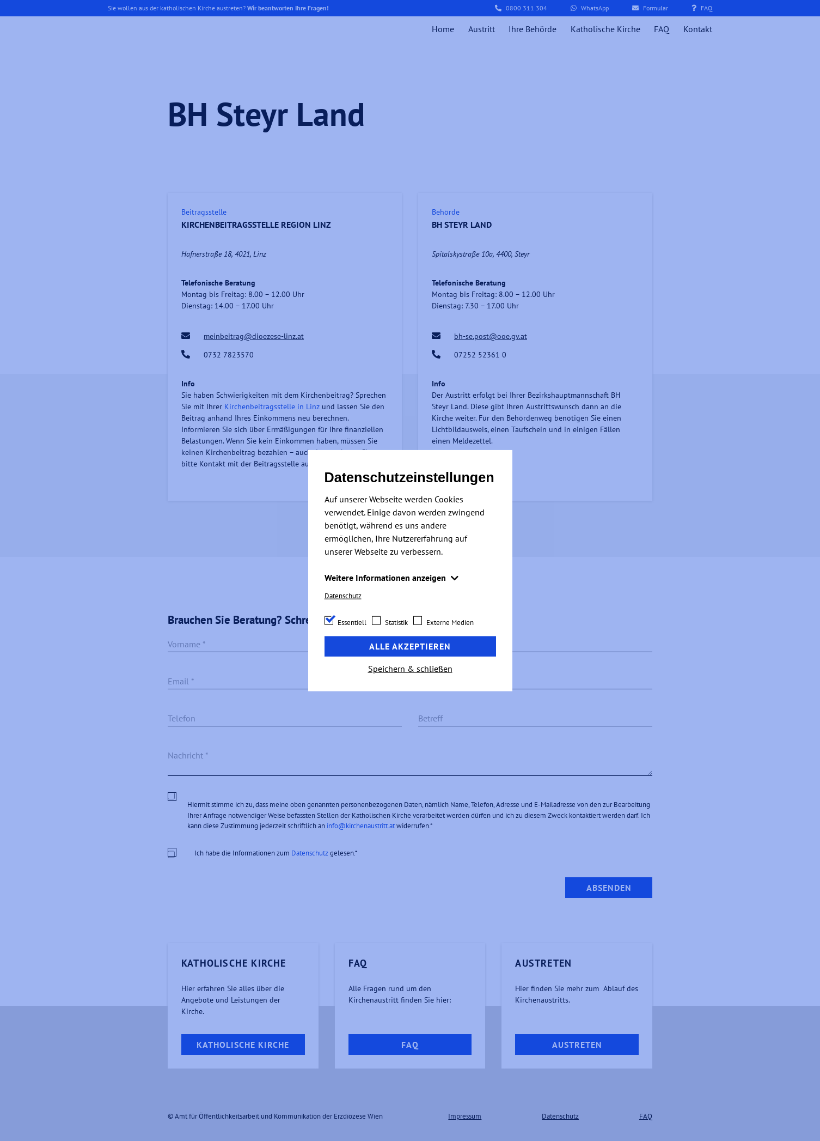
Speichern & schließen (410, 668)
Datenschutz (343, 595)
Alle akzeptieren (410, 646)
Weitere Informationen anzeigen (386, 577)
